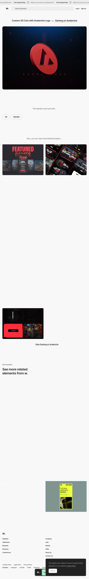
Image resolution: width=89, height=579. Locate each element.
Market (48, 545)
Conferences (6, 552)
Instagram (14, 567)
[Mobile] (22, 159)
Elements (5, 545)
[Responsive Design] (66, 290)
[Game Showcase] (22, 290)
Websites (5, 539)
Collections (6, 542)
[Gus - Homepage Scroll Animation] (66, 462)
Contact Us (49, 556)
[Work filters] (22, 496)
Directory (5, 549)
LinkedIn (22, 567)
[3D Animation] (22, 258)
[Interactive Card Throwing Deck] (22, 394)
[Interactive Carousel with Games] (66, 192)
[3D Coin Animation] (22, 192)
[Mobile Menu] (66, 225)
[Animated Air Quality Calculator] (22, 428)
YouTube (44, 567)
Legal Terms (17, 564)
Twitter (29, 567)
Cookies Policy (6, 564)
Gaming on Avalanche (66, 20)
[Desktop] (66, 159)
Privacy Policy (28, 564)
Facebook (37, 567)
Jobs (47, 542)
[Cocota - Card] (22, 462)
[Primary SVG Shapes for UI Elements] (22, 323)
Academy (49, 539)
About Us (48, 552)
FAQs (47, 549)
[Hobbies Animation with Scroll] (66, 395)
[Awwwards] (7, 8)
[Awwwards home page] (38, 572)
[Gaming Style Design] (22, 225)
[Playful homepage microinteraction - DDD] (66, 428)
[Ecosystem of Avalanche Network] (66, 258)
